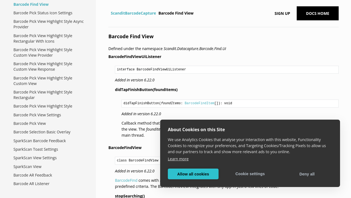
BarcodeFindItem (199, 103)
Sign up (282, 13)
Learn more (178, 158)
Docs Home (317, 13)
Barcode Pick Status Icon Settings (42, 12)
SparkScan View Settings (35, 157)
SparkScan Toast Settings (35, 149)
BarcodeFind (126, 180)
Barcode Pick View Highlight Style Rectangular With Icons (42, 38)
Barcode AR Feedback (32, 175)
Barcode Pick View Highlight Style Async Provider (48, 24)
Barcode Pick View (29, 123)
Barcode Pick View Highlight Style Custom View (42, 80)
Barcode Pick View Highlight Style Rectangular (42, 94)
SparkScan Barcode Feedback (39, 140)
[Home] (109, 13)
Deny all (307, 174)
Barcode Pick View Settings (37, 114)
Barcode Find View (31, 4)
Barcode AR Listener (31, 183)
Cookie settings (250, 174)
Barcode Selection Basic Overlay (41, 131)
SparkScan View (27, 166)
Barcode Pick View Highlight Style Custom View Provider (42, 52)
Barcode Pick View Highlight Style (42, 106)
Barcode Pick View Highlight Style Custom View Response (42, 66)
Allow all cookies (193, 174)
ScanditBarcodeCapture (133, 13)
